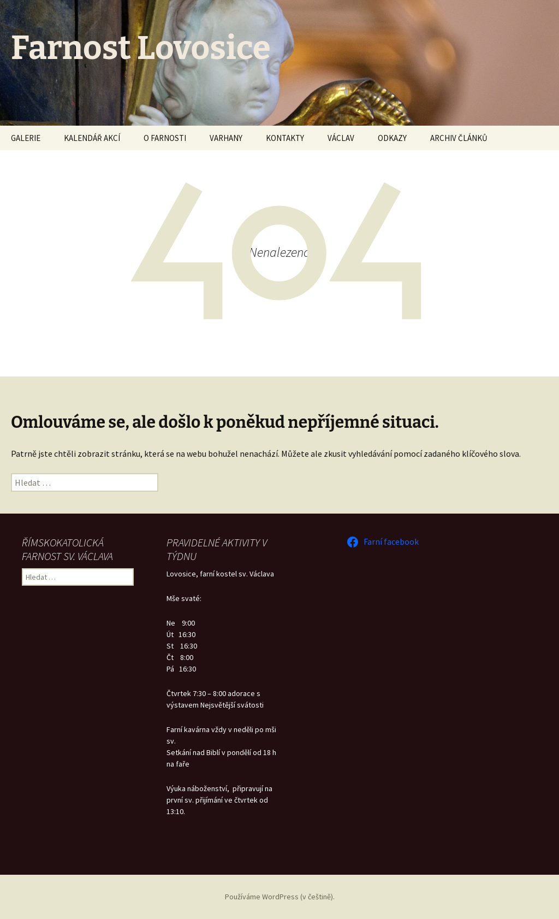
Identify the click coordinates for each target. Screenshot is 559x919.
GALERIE (25, 138)
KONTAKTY (285, 138)
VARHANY (226, 138)
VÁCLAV (341, 138)
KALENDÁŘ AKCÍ (92, 138)
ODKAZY (392, 138)
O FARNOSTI (165, 138)
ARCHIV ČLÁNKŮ (458, 138)
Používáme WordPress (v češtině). (280, 897)
